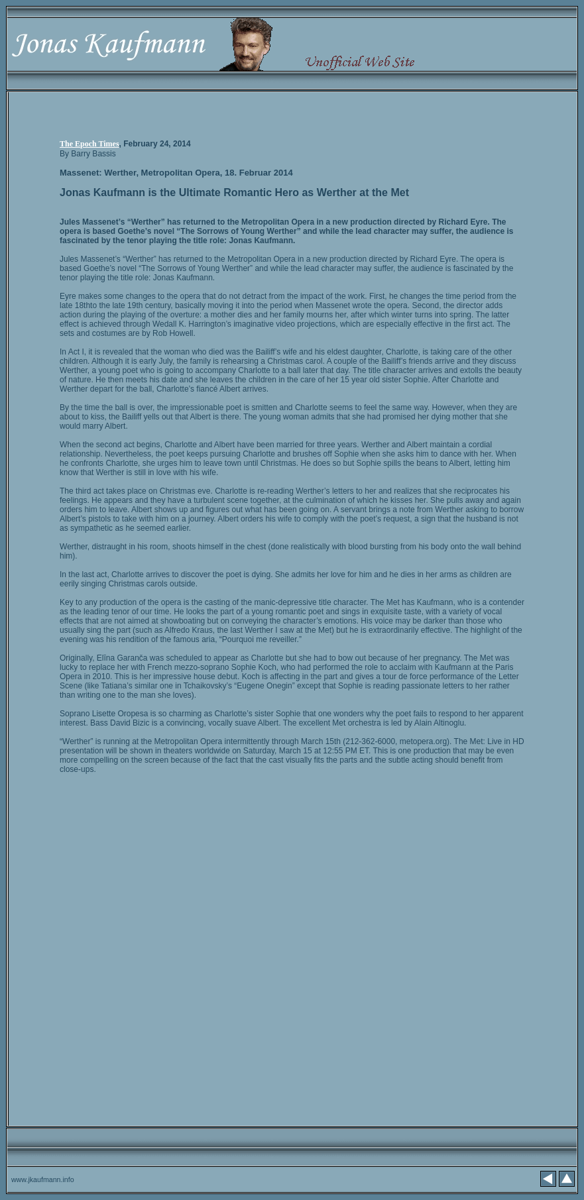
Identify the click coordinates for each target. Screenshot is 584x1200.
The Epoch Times (89, 143)
